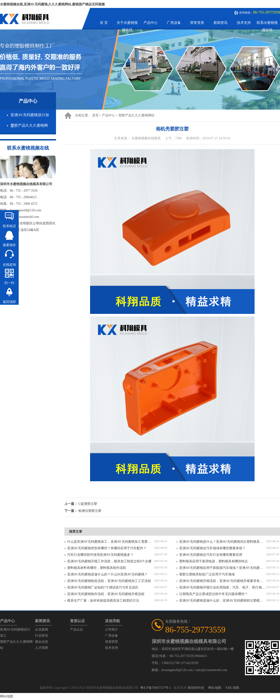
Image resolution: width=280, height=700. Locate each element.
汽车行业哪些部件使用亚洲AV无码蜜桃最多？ (100, 554)
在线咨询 (9, 264)
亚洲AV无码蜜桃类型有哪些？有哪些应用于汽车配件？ (107, 548)
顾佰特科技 (196, 687)
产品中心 (151, 23)
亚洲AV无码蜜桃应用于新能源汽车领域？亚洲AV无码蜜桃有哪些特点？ (222, 568)
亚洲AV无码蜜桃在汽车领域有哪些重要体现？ (212, 548)
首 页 (104, 23)
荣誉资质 (197, 23)
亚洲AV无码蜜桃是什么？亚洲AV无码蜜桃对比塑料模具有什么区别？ (222, 541)
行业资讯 (41, 635)
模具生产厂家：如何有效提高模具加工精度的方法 (103, 600)
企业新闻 (41, 629)
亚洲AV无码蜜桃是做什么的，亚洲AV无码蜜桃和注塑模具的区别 (222, 600)
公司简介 (111, 629)
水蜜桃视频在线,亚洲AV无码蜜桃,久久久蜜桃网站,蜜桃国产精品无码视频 (52, 4)
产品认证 (76, 629)
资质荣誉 (111, 641)
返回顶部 (9, 302)
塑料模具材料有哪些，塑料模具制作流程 (96, 568)
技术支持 (244, 23)
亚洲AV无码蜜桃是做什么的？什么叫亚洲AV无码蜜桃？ (107, 574)
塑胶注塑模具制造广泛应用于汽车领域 (207, 574)
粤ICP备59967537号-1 (155, 687)
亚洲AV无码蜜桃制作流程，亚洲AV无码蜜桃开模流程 (105, 594)
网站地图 (214, 687)
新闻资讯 (221, 23)
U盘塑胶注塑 (87, 504)
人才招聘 (41, 648)
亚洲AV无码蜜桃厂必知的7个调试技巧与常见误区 (102, 587)
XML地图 (232, 687)
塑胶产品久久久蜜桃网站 (136, 115)
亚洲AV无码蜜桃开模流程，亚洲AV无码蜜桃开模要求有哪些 (222, 581)
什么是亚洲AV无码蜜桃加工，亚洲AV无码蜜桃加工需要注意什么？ (110, 541)
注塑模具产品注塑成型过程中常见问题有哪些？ (213, 594)
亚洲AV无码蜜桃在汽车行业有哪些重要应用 (210, 554)
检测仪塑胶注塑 (89, 511)
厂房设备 (174, 23)
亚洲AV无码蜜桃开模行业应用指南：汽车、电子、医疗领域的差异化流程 (222, 587)
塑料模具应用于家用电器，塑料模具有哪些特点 (213, 561)
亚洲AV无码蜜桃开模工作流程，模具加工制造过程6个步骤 (109, 561)
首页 (95, 115)
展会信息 (41, 641)
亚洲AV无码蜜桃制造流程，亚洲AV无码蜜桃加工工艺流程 (109, 581)
